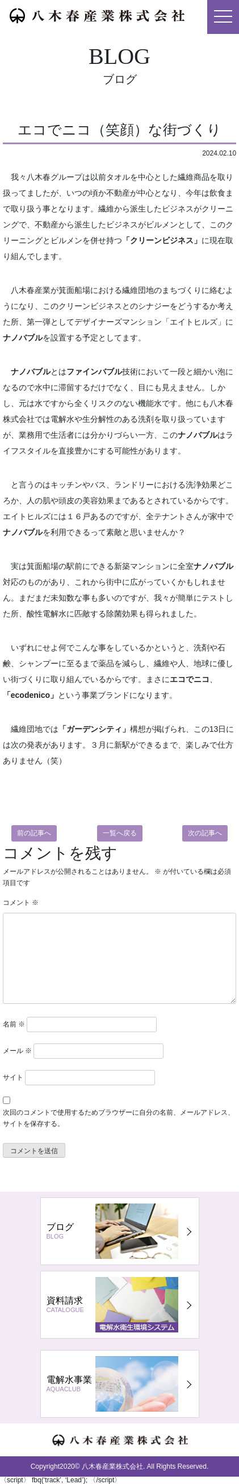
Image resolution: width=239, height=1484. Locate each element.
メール (17, 1051)
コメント (21, 903)
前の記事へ (34, 833)
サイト (13, 1077)
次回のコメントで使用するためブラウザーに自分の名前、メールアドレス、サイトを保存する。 (118, 1117)
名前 (14, 1024)
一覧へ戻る (120, 833)
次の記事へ (205, 833)
